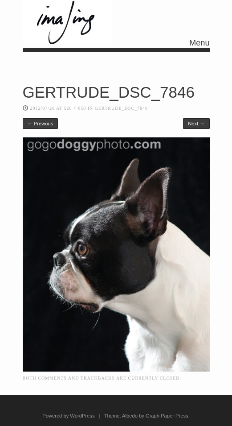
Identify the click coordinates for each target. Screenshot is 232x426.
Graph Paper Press (167, 415)
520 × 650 (75, 108)
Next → (196, 123)
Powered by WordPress (68, 415)
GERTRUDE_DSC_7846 (121, 108)
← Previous (40, 123)
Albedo (130, 415)
